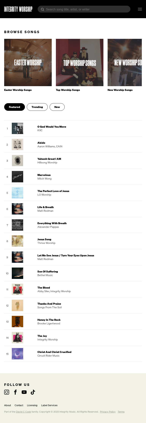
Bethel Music (45, 275)
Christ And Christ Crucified (54, 352)
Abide (41, 142)
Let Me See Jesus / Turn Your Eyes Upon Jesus (65, 255)
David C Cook (23, 411)
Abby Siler (43, 291)
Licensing (32, 405)
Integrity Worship (60, 291)
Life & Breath (45, 207)
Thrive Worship (46, 243)
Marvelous (44, 175)
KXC (39, 130)
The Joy (42, 336)
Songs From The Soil (49, 307)
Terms (121, 411)
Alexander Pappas (48, 227)
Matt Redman (45, 210)
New (57, 107)
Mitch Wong (44, 178)
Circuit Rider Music (48, 355)
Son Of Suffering (47, 271)
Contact (19, 405)
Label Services (49, 405)
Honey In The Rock (48, 320)
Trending (37, 107)
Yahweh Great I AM (49, 159)
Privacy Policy (108, 411)
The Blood (43, 287)
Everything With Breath (52, 223)
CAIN (59, 146)
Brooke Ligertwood (48, 323)
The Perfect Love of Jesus (53, 191)
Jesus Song (44, 239)
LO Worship (44, 194)
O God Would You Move (51, 126)
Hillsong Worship (47, 162)
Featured (14, 107)
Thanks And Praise (49, 303)
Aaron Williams (46, 146)
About (7, 405)
